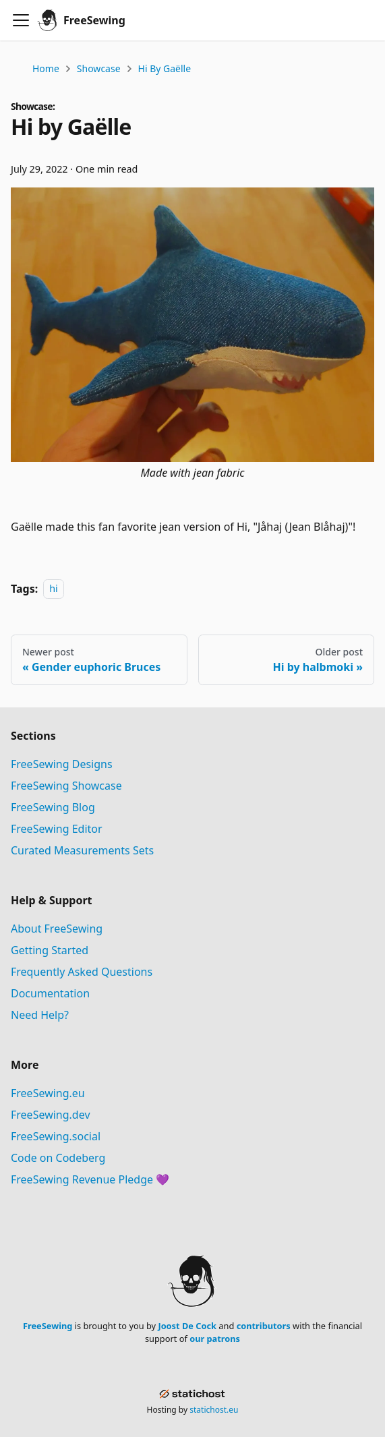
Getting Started (49, 950)
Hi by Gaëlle (164, 68)
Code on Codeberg (58, 1157)
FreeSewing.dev (50, 1114)
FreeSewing (47, 1326)
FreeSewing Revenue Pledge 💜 (90, 1179)
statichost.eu (213, 1409)
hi (53, 589)
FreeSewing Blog (53, 807)
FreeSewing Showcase (66, 785)
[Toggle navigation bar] (21, 20)
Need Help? (40, 1014)
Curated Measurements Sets (82, 850)
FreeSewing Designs (62, 764)
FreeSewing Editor (56, 828)
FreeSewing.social (55, 1136)
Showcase (99, 68)
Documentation (50, 993)
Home (45, 68)
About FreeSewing (56, 928)
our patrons (214, 1338)
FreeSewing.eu (48, 1093)
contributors (264, 1326)
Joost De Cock (187, 1326)
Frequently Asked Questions (81, 971)
